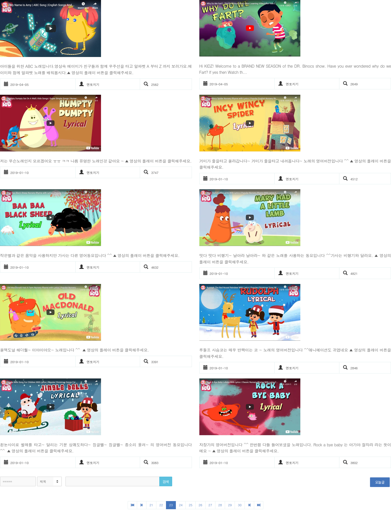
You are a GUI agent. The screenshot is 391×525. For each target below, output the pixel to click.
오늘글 (380, 482)
